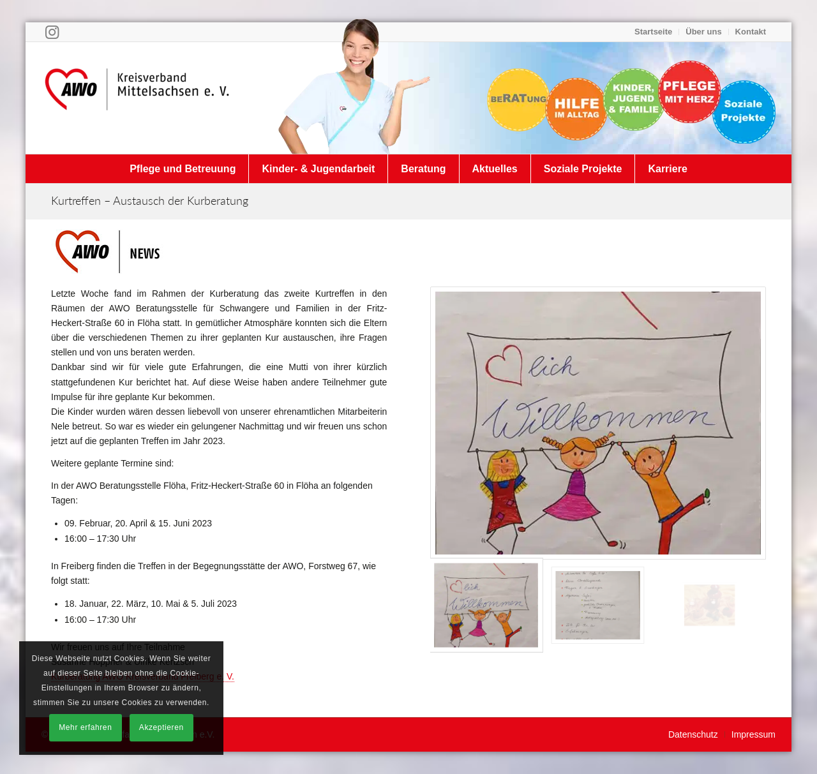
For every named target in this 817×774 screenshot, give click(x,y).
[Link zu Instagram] (52, 31)
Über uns (703, 31)
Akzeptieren (161, 727)
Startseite (653, 31)
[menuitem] (653, 32)
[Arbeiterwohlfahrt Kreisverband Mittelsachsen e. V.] (137, 97)
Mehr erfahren (85, 727)
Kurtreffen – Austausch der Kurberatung (149, 200)
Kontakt (750, 31)
